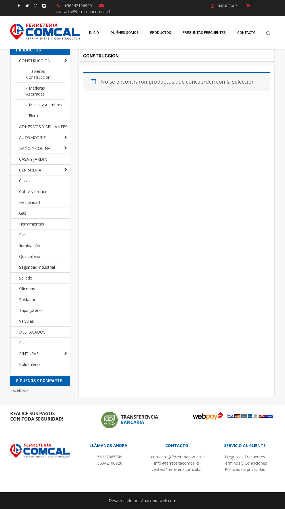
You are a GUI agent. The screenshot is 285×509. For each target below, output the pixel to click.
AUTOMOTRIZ (32, 137)
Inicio (94, 33)
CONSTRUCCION (35, 60)
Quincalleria (29, 256)
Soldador (27, 299)
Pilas (23, 342)
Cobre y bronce (33, 191)
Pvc (22, 234)
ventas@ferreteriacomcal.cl (177, 469)
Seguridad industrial (37, 267)
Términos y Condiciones (245, 463)
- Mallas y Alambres (44, 104)
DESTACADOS (32, 332)
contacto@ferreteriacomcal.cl (178, 457)
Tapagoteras (31, 310)
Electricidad (29, 202)
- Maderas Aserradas (35, 91)
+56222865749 (108, 457)
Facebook (19, 390)
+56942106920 (108, 463)
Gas (22, 213)
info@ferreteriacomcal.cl (176, 463)
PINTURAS (29, 353)
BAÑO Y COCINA (34, 148)
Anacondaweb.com (158, 500)
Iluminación (29, 245)
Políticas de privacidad (245, 469)
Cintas (24, 180)
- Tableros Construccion (38, 74)
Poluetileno (29, 364)
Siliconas (27, 288)
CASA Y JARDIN (33, 159)
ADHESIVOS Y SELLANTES (43, 126)
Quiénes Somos (124, 33)
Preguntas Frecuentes (204, 33)
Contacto (246, 33)
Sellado (25, 278)
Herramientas (31, 224)
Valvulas (26, 321)
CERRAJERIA (30, 170)
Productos (160, 33)
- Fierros (34, 115)
